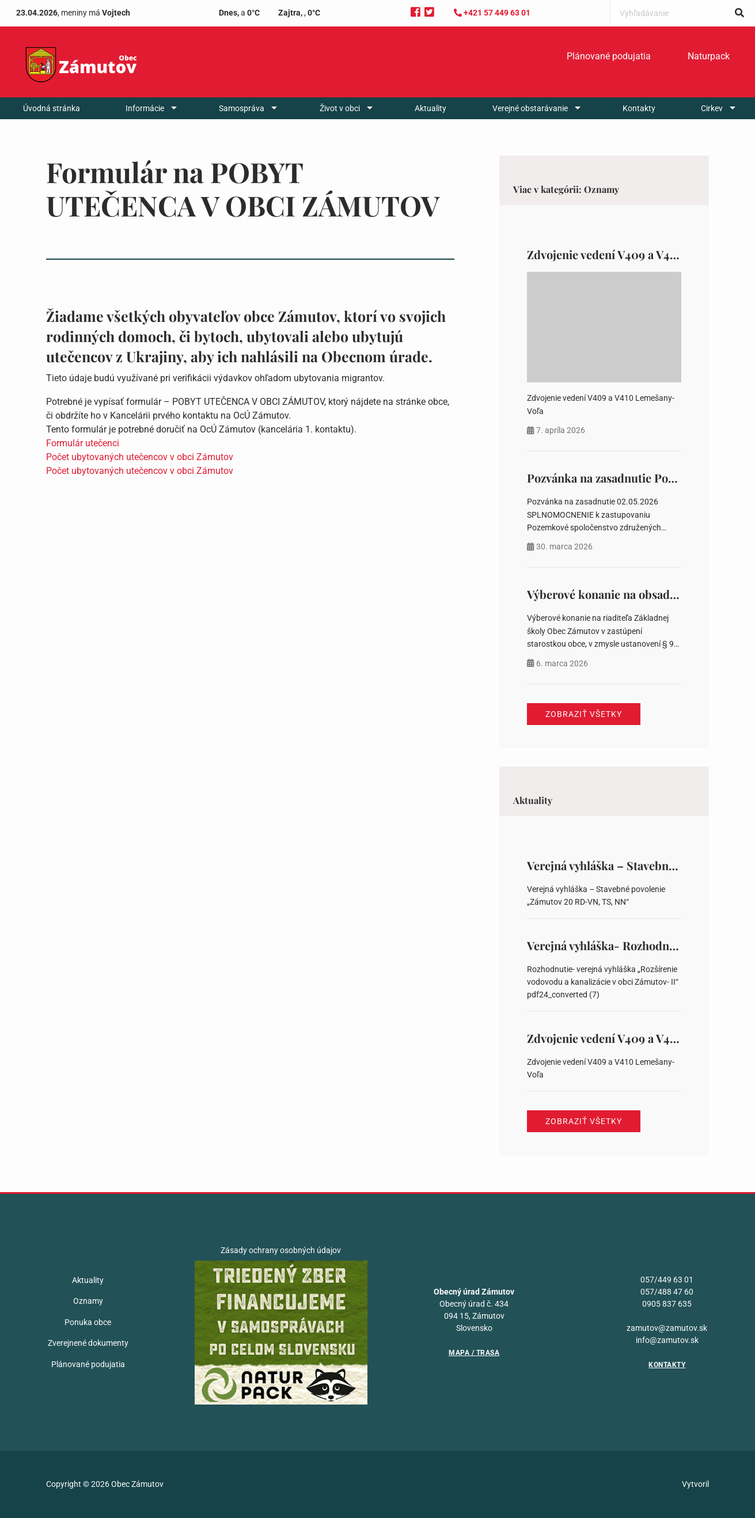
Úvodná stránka (51, 108)
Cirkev (712, 108)
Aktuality (430, 108)
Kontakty (639, 108)
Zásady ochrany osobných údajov (281, 1250)
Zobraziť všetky (583, 714)
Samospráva (241, 108)
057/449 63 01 (666, 1279)
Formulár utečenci (82, 443)
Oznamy (88, 1301)
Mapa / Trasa (474, 1353)
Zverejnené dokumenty (88, 1343)
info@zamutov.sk (667, 1340)
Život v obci (340, 108)
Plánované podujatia (609, 56)
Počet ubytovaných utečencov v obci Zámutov (139, 456)
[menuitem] (608, 56)
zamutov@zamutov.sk (667, 1328)
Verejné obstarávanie (530, 108)
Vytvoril (695, 1484)
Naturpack (709, 56)
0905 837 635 (667, 1303)
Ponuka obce (88, 1322)
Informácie (145, 108)
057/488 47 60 (666, 1291)
